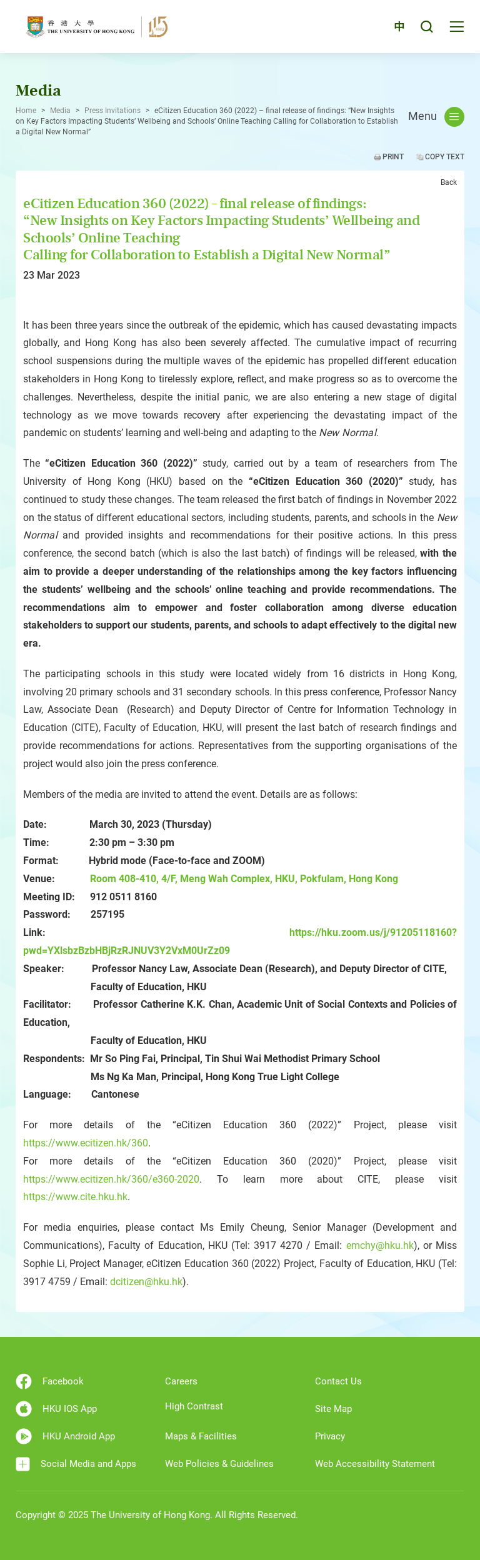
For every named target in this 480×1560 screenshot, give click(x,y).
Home (26, 110)
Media (60, 110)
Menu (436, 117)
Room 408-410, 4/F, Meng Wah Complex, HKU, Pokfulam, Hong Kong (244, 879)
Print (393, 156)
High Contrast (194, 1406)
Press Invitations (112, 110)
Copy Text (444, 156)
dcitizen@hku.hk (146, 1282)
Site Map (333, 1408)
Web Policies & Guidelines (219, 1463)
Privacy (330, 1436)
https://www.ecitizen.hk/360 (85, 1143)
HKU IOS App (56, 1409)
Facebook (50, 1381)
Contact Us (338, 1381)
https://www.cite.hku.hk (75, 1197)
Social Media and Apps (76, 1464)
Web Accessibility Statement (375, 1463)
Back (449, 182)
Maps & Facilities (201, 1436)
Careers (181, 1381)
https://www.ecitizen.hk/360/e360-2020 (111, 1179)
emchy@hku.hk (380, 1245)
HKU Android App (65, 1436)
